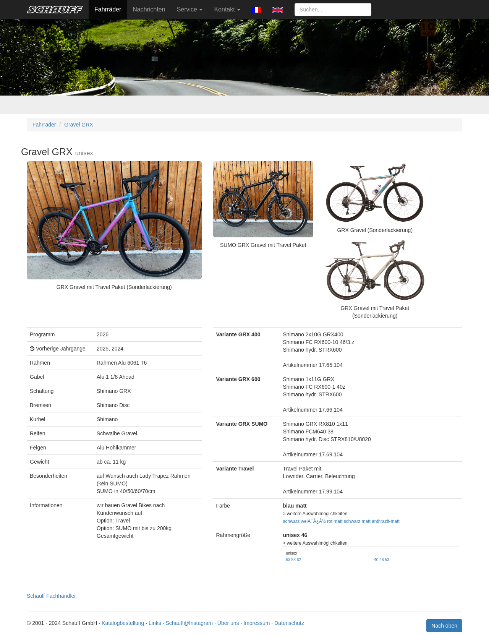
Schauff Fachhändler (51, 596)
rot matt (334, 521)
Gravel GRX (78, 125)
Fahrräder (107, 9)
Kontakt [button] (227, 9)
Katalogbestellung (123, 623)
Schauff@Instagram (189, 623)
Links (155, 623)
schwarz (291, 521)
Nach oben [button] (444, 626)
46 (381, 560)
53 (288, 560)
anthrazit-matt (386, 521)
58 (293, 560)
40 (376, 560)
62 (299, 560)
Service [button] (190, 9)
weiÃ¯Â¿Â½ (313, 521)
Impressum (256, 623)
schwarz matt (357, 521)
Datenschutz (289, 623)
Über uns (228, 623)
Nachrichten (149, 9)
